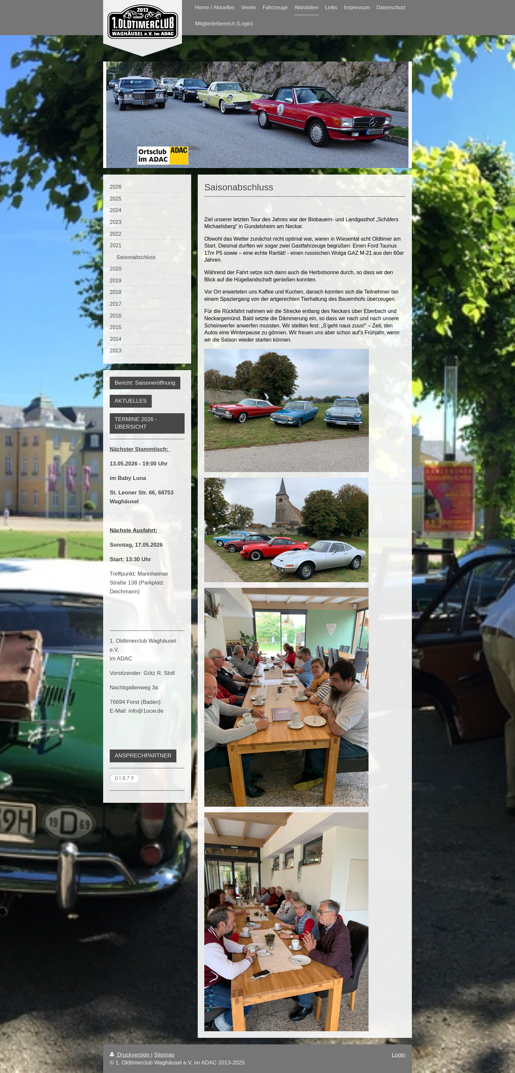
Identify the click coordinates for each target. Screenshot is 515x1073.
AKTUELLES (131, 401)
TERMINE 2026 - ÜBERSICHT (136, 423)
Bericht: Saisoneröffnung (145, 383)
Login (398, 1055)
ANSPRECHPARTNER (143, 755)
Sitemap (164, 1055)
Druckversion (130, 1055)
